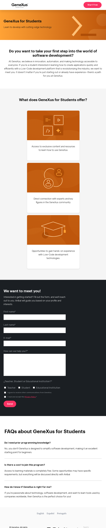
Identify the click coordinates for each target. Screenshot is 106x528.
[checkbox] (35, 387)
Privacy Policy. (30, 397)
